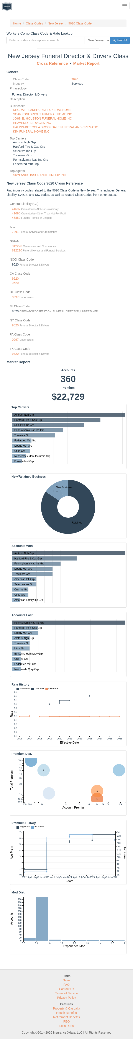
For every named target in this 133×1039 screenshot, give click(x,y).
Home (17, 23)
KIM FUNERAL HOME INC (31, 131)
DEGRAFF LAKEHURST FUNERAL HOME (42, 110)
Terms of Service (66, 993)
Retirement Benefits (66, 1017)
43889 (16, 217)
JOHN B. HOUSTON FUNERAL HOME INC (42, 118)
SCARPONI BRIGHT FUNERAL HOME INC (42, 114)
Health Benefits (66, 1013)
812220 (17, 246)
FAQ (66, 984)
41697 (16, 209)
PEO (66, 1021)
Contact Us (66, 989)
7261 (15, 231)
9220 (15, 278)
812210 (17, 250)
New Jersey (56, 23)
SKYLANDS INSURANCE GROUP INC (39, 175)
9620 (74, 79)
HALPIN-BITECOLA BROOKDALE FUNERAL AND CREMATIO (55, 127)
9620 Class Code (80, 23)
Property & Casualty (66, 1008)
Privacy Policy (66, 997)
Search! (120, 40)
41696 (16, 213)
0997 (15, 297)
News (66, 980)
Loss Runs (66, 1026)
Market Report (86, 63)
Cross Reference (52, 63)
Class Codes (34, 23)
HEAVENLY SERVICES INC (32, 123)
